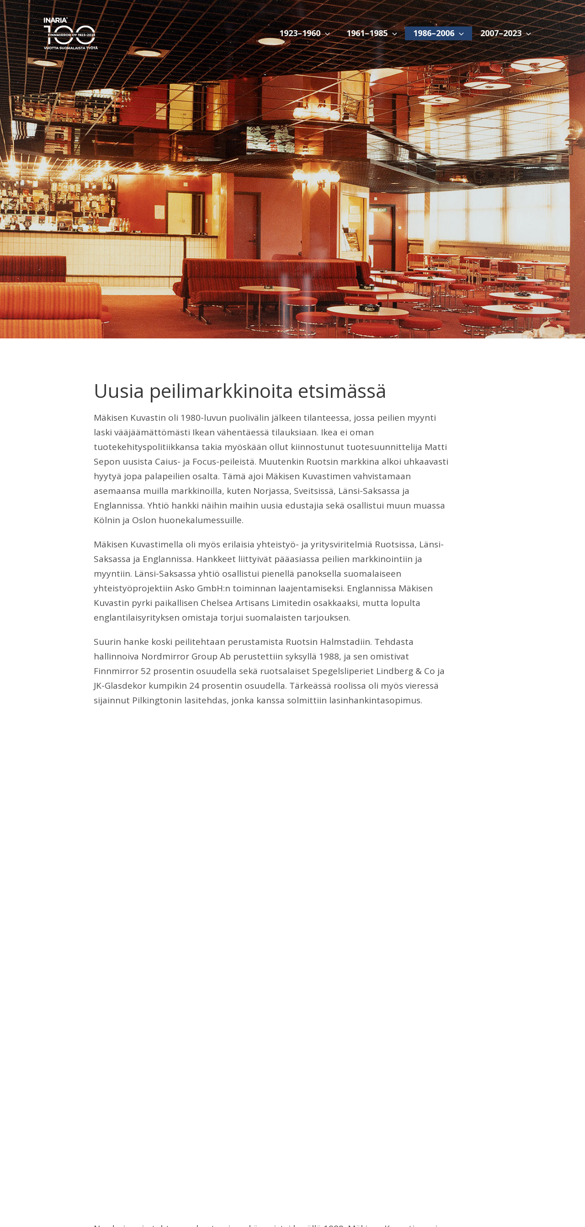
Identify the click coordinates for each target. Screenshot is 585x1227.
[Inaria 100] (70, 32)
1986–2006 (438, 33)
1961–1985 (371, 33)
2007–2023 (505, 33)
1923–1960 (304, 33)
